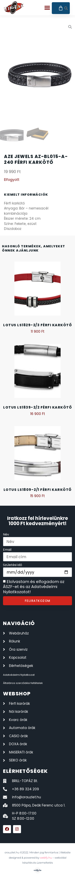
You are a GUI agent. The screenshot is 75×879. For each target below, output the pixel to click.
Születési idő (12, 565)
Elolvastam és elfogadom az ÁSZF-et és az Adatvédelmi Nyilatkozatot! (33, 587)
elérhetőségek (25, 771)
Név (6, 535)
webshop (17, 693)
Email (7, 550)
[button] (47, 7)
